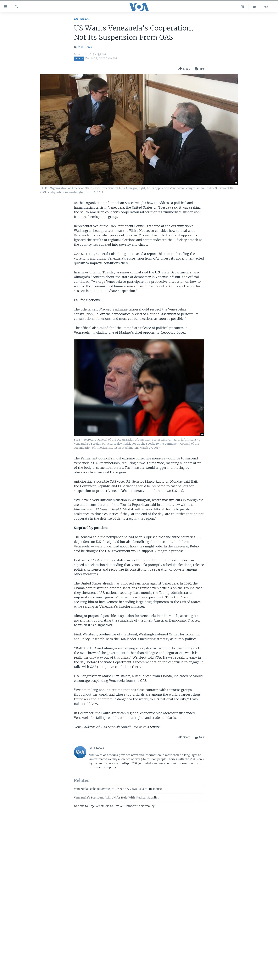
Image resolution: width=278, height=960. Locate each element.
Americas (81, 19)
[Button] (184, 69)
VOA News (85, 47)
